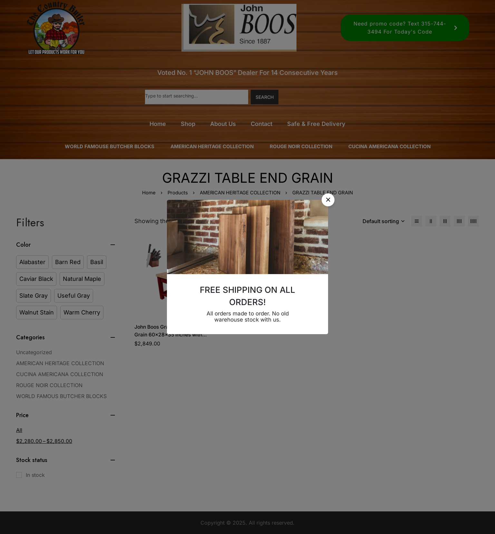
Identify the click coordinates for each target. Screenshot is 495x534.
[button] (328, 199)
